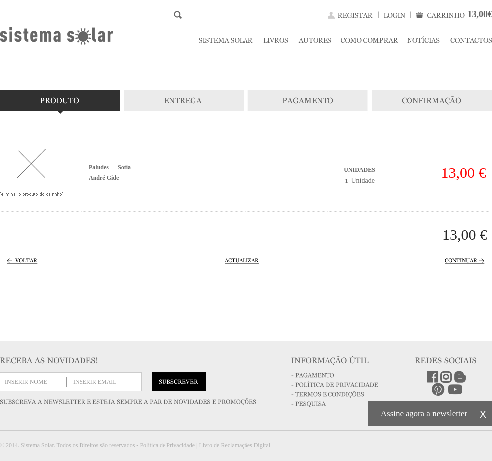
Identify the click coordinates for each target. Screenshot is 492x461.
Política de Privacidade (167, 445)
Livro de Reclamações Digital (234, 445)
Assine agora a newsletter (424, 413)
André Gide (104, 177)
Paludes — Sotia (110, 167)
